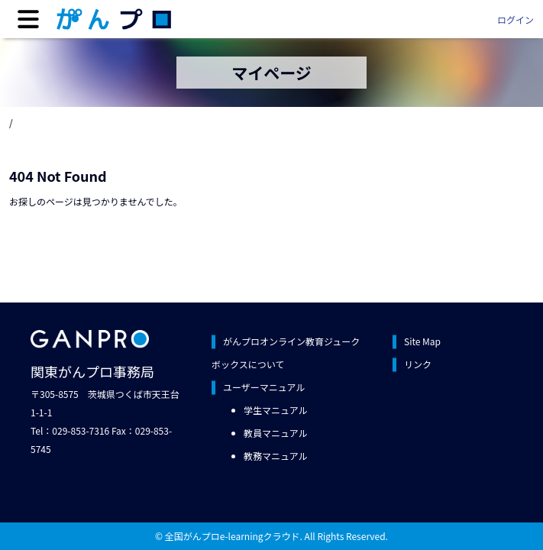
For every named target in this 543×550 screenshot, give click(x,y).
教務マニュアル (276, 455)
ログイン (515, 19)
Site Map (422, 341)
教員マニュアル (276, 432)
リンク (417, 364)
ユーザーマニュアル (264, 386)
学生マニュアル (276, 409)
